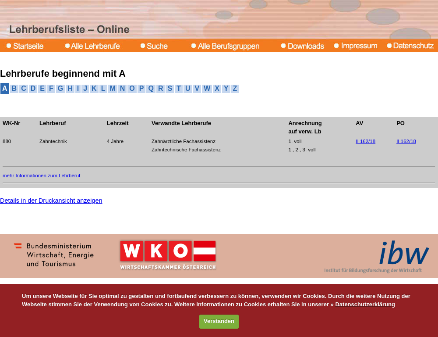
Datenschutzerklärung (365, 304)
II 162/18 (365, 141)
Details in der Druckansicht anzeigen (51, 200)
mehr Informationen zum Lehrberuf (41, 175)
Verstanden (219, 321)
